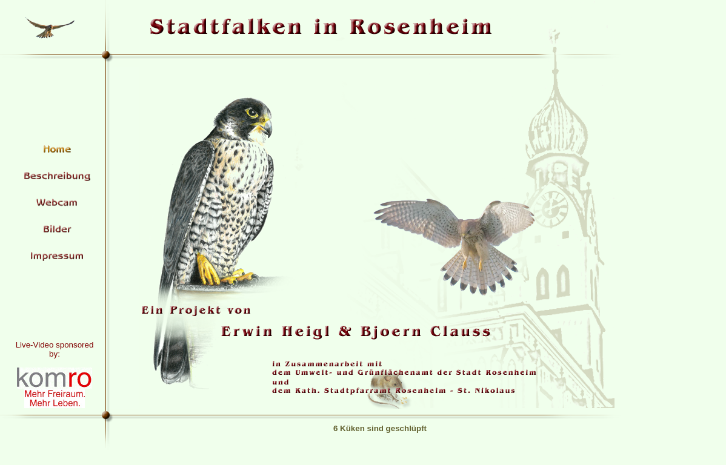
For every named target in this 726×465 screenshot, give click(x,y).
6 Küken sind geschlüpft (380, 428)
